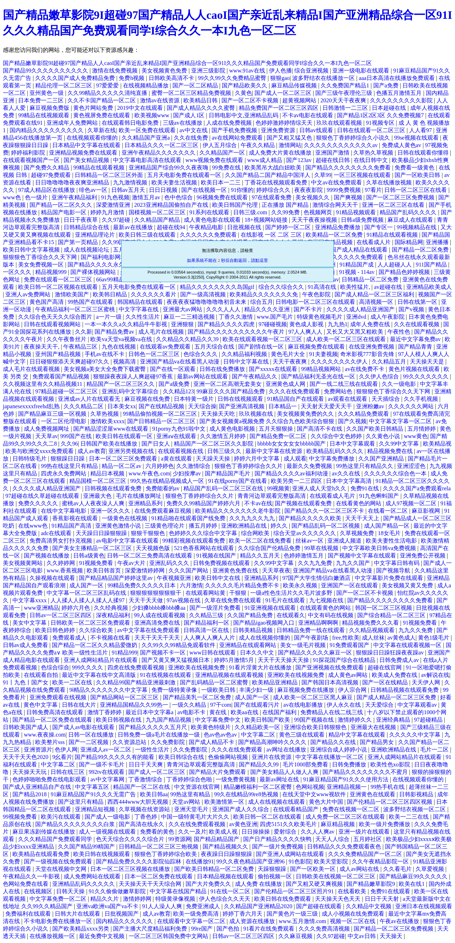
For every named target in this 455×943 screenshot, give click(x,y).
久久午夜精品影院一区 (381, 861)
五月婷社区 (368, 839)
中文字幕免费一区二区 (59, 899)
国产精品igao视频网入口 (264, 623)
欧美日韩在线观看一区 (125, 436)
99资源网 (179, 839)
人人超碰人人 (395, 265)
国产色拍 (228, 929)
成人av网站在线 (359, 869)
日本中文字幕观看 (353, 444)
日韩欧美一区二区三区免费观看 (91, 623)
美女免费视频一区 (41, 265)
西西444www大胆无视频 (138, 802)
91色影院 (300, 861)
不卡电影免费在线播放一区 (58, 921)
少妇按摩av (187, 473)
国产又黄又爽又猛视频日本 (176, 660)
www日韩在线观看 (213, 653)
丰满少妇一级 (257, 690)
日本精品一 (283, 406)
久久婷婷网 (61, 563)
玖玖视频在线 (256, 414)
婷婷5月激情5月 (234, 660)
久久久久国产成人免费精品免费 (75, 78)
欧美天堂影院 (331, 861)
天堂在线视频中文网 (61, 869)
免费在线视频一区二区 (351, 809)
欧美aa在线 (245, 712)
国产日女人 (156, 444)
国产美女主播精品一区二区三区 (92, 548)
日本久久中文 (257, 653)
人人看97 (421, 130)
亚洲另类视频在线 (131, 451)
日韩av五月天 (128, 190)
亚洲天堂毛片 (192, 809)
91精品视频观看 (356, 212)
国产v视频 (411, 309)
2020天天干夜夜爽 (344, 100)
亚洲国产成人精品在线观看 (354, 250)
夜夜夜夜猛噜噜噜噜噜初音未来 (207, 302)
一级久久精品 (190, 705)
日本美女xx (121, 406)
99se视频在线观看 (417, 138)
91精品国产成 (357, 265)
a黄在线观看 (177, 459)
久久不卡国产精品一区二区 (102, 100)
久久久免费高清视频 (325, 929)
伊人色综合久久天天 (225, 899)
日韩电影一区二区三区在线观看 (316, 302)
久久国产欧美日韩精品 (375, 429)
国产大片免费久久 (209, 884)
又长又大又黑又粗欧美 (355, 332)
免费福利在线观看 (28, 914)
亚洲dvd (357, 317)
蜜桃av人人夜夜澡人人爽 (93, 503)
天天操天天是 (427, 362)
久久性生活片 (143, 317)
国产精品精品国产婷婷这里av (116, 578)
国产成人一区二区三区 (284, 93)
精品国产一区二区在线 (142, 787)
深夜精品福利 (114, 615)
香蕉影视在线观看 (75, 518)
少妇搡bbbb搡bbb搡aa (159, 608)
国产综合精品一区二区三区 (392, 615)
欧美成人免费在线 (395, 675)
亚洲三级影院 (209, 71)
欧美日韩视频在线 (119, 720)
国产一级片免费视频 (278, 847)
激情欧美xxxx (107, 421)
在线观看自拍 (41, 675)
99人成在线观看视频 (160, 615)
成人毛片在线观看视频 (32, 369)
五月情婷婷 (422, 429)
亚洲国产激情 (333, 153)
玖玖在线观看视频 (339, 123)
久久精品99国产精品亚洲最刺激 (136, 682)
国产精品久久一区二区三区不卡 (324, 511)
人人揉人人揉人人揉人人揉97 (88, 600)
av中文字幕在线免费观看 (149, 630)
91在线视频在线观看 (166, 675)
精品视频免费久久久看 (371, 623)
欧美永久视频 (300, 585)
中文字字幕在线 (139, 309)
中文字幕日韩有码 (397, 563)
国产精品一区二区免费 (421, 250)
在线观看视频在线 (181, 451)
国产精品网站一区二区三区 (125, 697)
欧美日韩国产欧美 (268, 720)
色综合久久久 (201, 354)
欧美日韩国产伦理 (235, 205)
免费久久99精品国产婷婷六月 (204, 503)
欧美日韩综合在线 (182, 757)
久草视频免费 (357, 533)
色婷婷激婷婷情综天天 (285, 123)
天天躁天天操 (213, 459)
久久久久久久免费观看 (209, 235)
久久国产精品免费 (250, 615)
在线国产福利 (280, 712)
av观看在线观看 (348, 399)
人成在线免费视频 (229, 123)
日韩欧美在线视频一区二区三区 (336, 876)
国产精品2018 (30, 794)
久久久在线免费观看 (295, 391)
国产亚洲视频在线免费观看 (330, 667)
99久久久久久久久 (426, 376)
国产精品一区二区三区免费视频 (394, 929)
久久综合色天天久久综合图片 (55, 317)
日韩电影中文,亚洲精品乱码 (244, 115)
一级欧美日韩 (219, 690)
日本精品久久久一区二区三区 (162, 145)
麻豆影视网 (426, 511)
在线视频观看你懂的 (92, 138)
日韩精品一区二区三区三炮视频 (159, 847)
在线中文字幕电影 (64, 511)
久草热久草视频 (374, 153)
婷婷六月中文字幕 (257, 459)
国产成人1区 (189, 115)
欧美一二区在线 (72, 682)
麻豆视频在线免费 (147, 399)
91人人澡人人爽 (162, 906)
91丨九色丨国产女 (26, 682)
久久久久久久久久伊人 (340, 362)
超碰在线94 (172, 227)
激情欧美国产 (72, 294)
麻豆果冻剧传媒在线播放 (44, 832)
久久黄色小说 (383, 436)
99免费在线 (227, 168)
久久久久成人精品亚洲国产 (361, 309)
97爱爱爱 (108, 85)
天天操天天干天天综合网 (151, 884)
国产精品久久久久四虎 (227, 324)
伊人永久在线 (344, 705)
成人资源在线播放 (252, 921)
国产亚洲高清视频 (242, 406)
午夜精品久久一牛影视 (32, 876)
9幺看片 (62, 757)
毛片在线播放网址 (139, 496)
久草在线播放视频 (389, 182)
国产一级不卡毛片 (102, 764)
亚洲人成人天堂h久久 (320, 488)
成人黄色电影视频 (232, 429)
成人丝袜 (373, 638)
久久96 (69, 444)
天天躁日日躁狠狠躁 (102, 533)
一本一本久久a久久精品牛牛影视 (126, 324)
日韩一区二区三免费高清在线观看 (150, 556)
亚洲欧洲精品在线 (244, 526)
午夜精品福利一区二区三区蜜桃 (75, 309)
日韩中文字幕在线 (246, 362)
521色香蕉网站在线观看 (204, 548)
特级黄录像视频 (176, 899)
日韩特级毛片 (30, 459)
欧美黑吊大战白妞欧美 (274, 168)
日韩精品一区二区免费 (371, 279)
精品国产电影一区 (64, 212)
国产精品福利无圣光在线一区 (319, 376)
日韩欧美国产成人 (26, 727)
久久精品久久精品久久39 (188, 339)
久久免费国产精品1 (345, 85)
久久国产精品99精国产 (87, 847)
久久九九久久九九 (252, 518)
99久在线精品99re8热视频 (246, 794)
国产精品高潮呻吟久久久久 (273, 742)
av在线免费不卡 (365, 369)
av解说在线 (435, 675)
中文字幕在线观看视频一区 (408, 645)
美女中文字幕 (30, 623)
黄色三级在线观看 (302, 735)
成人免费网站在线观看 (93, 876)
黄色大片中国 (326, 802)
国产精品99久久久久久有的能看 (115, 757)
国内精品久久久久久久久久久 (47, 130)
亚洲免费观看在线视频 (59, 697)
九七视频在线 (327, 600)
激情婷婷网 (138, 899)
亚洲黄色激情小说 (118, 526)
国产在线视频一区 (204, 190)
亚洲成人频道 (345, 541)
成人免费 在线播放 (259, 884)
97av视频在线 (184, 600)
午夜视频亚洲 (174, 578)
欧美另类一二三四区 (297, 481)
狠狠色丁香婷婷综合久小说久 (353, 138)
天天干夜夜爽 (290, 362)
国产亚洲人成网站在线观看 (291, 854)
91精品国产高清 (72, 526)
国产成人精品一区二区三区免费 (397, 697)
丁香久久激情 (236, 317)
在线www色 (33, 526)
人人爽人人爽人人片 (210, 638)
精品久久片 (105, 899)
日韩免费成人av (399, 660)
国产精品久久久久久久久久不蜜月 (365, 772)
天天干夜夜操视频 (314, 220)
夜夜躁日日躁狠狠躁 (227, 854)
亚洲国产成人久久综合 (241, 809)
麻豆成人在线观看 (410, 220)
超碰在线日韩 (333, 160)
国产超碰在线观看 (319, 906)
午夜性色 (399, 332)
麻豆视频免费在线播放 (306, 690)
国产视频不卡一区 (163, 653)
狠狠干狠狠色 (148, 533)
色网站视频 (310, 787)
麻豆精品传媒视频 (294, 85)
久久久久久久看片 (154, 294)
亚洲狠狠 (183, 324)
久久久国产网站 (189, 570)
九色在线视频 (119, 347)
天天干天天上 (363, 518)
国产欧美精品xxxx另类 (81, 929)
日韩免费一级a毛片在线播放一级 (159, 735)
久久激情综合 (194, 466)
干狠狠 (238, 593)
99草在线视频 (322, 548)
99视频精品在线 (417, 227)
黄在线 (218, 712)
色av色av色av (221, 735)
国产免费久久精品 (47, 168)
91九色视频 (115, 197)
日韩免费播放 (350, 764)
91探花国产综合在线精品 (345, 660)
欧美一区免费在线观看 (148, 130)
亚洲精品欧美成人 (429, 287)
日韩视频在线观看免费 (114, 488)
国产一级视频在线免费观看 (58, 861)
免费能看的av (163, 488)
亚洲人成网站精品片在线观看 (101, 660)
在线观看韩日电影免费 (131, 123)
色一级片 (37, 197)
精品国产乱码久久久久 (409, 212)
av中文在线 (194, 130)
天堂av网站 (187, 802)
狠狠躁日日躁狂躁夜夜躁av (390, 653)
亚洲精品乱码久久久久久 (84, 884)
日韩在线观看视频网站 (53, 324)
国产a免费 (386, 85)
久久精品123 (178, 391)
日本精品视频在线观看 (226, 876)
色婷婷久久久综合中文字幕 (204, 533)
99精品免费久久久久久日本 (142, 585)
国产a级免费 (175, 384)
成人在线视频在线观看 (277, 802)
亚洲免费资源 (278, 130)
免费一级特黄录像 (174, 690)
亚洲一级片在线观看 (364, 832)
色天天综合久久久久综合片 (131, 839)
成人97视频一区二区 (411, 503)
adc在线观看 (57, 533)
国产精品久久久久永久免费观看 (108, 265)
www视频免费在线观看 (215, 160)
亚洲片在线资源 (272, 757)
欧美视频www (152, 115)
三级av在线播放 (183, 123)
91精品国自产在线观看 (296, 399)
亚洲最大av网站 (183, 309)
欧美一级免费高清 (196, 914)
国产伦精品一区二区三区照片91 (294, 891)
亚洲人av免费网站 (28, 294)
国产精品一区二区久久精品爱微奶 (95, 645)
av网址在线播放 (287, 750)
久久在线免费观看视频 (197, 824)
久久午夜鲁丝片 (67, 339)
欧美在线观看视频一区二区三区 (263, 339)
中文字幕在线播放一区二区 (330, 757)
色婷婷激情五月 (304, 556)
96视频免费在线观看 (223, 197)
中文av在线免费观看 (337, 182)
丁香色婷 (146, 817)
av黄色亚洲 (243, 824)
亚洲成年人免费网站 (73, 123)
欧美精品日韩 (201, 100)
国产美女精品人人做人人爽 (285, 772)
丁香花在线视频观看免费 (277, 182)
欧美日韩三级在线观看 (148, 235)
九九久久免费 (416, 630)
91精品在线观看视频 (392, 235)
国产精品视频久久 (226, 847)
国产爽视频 (349, 197)
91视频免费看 (96, 563)
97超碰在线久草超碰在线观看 (43, 496)
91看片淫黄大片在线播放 (261, 667)
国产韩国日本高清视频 (330, 682)
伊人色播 (280, 71)
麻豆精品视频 (338, 824)
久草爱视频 (430, 869)
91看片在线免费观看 (269, 929)
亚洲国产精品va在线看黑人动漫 (180, 362)
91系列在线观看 (210, 212)
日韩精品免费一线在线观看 (311, 630)
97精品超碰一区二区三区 (67, 391)
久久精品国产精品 (157, 220)
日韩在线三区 (68, 772)
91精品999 (124, 653)
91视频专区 (381, 123)
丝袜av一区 (310, 541)
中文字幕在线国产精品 (179, 891)
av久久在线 (347, 473)
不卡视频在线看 (111, 638)
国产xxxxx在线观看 (274, 369)
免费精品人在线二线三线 (332, 712)
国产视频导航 (394, 570)
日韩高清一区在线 (206, 630)
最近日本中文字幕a (150, 712)
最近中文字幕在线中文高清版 (99, 675)
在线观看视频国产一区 (32, 160)
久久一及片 (192, 832)
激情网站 (290, 145)
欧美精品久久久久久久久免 (264, 294)
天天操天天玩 (30, 772)
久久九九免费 (315, 563)
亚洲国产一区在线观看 (350, 585)
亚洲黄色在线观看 (373, 794)
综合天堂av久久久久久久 (305, 533)
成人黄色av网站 (348, 675)
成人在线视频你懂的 (265, 638)
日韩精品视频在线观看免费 (405, 690)
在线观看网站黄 (206, 593)
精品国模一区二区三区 (98, 481)
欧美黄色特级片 (211, 727)
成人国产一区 (87, 585)
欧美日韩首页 (104, 570)
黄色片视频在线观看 (415, 369)
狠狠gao (280, 78)
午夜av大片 (132, 563)
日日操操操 (256, 832)
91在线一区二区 (231, 891)
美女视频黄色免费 (164, 71)
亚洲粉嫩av (371, 406)
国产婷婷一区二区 (288, 227)
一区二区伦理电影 (64, 421)
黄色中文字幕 (41, 705)
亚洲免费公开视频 (423, 556)
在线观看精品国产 (296, 809)
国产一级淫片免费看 (215, 608)
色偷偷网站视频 (228, 757)
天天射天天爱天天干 (327, 406)
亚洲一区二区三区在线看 (394, 205)
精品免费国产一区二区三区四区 (279, 108)
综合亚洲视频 (312, 71)
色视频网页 (318, 212)
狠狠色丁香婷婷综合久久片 (249, 466)
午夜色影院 (317, 294)
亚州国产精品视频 (58, 354)
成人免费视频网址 (47, 429)
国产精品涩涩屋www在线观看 (111, 429)
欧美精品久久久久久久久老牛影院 (238, 511)
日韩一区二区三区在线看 (416, 190)
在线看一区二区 (388, 511)
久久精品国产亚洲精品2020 (259, 906)
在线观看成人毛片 (333, 496)
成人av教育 (91, 451)
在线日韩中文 (371, 160)
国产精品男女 (377, 742)
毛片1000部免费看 (306, 764)
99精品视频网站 (321, 369)
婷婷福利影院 (29, 153)
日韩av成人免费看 (26, 645)
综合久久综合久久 (281, 287)
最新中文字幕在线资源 (274, 451)
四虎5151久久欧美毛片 (289, 824)
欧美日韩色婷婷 (55, 630)
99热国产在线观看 (91, 302)
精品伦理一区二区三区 (64, 85)
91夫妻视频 (323, 354)
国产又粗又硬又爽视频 (315, 884)
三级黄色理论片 (165, 526)
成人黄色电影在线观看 (213, 220)
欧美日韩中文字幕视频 (32, 250)
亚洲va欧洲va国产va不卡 (107, 906)
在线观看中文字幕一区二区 (192, 921)
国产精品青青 (416, 347)
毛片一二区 (435, 750)
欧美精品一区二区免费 (335, 235)
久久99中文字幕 (399, 444)
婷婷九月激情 (108, 212)
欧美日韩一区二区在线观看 (268, 817)
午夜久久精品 (258, 145)
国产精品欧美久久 (245, 85)
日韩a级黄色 (88, 556)
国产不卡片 (308, 309)
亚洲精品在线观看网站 (248, 645)
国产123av (299, 160)
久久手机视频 (421, 399)
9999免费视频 (344, 190)
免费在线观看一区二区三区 (58, 279)
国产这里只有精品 (81, 802)
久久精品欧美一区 (258, 727)
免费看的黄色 (158, 832)
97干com (220, 705)
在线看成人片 (374, 242)
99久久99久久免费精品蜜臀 (233, 78)
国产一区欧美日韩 (418, 175)
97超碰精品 (429, 720)
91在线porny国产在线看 (238, 481)
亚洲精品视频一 (347, 787)
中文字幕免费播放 (332, 459)
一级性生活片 (153, 750)
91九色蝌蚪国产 (379, 496)
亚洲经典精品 (394, 720)
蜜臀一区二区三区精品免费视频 (191, 93)
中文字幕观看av (417, 705)
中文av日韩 (362, 936)
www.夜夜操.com (44, 735)
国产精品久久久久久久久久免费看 (348, 168)
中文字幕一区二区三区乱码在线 (87, 593)
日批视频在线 (245, 227)
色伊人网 (66, 750)
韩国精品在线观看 (140, 302)
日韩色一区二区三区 (154, 354)
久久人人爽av (318, 832)
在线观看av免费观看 (166, 347)
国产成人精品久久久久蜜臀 (201, 108)
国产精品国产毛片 (228, 473)
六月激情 (191, 585)
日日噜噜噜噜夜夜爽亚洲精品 (73, 182)
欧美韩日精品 (110, 294)
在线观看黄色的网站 (326, 608)
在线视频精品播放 (146, 85)
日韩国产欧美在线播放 (109, 444)
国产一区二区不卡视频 (250, 100)
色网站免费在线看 (26, 884)
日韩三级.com (251, 212)
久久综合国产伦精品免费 (270, 548)
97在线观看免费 (272, 197)
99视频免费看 (20, 817)
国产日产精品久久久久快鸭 (278, 839)
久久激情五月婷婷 (223, 436)
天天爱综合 (380, 705)
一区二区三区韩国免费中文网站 (169, 936)
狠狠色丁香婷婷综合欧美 (166, 854)
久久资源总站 (130, 742)
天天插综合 (386, 399)
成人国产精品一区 (387, 526)
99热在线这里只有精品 (70, 466)
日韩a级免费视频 (363, 220)
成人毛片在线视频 (161, 332)
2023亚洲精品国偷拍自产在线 (172, 205)
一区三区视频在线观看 (363, 175)
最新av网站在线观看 (203, 376)
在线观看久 (291, 615)
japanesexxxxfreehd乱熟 (32, 406)
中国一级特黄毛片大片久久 (196, 817)
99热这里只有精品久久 (365, 466)
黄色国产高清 (47, 302)
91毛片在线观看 (285, 600)
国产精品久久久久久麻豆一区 (315, 653)
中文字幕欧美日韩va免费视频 (379, 548)
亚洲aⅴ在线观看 (177, 436)
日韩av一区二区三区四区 (61, 615)
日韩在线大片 (79, 705)
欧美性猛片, (355, 287)
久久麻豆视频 (296, 936)
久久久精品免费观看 (364, 414)
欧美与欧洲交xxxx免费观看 (40, 451)
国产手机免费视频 (235, 130)
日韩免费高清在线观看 (55, 712)
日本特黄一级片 (194, 399)
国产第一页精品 (78, 242)
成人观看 (295, 459)
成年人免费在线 (370, 324)
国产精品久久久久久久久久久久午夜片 (237, 332)
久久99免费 (286, 212)
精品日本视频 (108, 473)
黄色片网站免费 (93, 108)
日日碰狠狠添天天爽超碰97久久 (70, 362)
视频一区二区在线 (353, 921)
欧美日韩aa (154, 794)
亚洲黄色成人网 (286, 384)
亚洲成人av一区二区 (106, 750)
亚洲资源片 (38, 750)
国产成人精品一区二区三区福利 (375, 294)
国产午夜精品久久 (255, 376)
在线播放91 (200, 861)
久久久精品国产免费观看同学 (55, 839)
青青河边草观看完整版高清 (272, 496)
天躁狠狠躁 (273, 869)
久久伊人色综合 (379, 376)
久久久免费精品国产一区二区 (365, 854)
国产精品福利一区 (207, 623)
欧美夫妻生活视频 (174, 182)
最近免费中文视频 (102, 936)
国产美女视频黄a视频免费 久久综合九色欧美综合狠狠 (267, 421)
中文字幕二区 (259, 735)
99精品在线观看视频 (99, 168)
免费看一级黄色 (415, 168)
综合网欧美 (256, 533)
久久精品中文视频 (369, 906)
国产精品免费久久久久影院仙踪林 (139, 861)
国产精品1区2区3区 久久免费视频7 (381, 115)
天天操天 (392, 936)
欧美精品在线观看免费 (41, 854)
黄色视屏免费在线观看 (102, 115)
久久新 (83, 332)
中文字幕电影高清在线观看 (148, 160)
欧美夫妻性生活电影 (392, 541)
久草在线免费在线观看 (233, 600)
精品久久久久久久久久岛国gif (218, 287)
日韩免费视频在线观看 (222, 563)
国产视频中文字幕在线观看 (362, 556)
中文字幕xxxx (30, 600)
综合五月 (261, 302)
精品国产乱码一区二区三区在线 (223, 488)
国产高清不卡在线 (320, 429)
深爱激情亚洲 (114, 205)
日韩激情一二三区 (345, 108)
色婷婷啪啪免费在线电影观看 (50, 779)
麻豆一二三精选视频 (190, 317)
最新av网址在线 (279, 779)
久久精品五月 (389, 362)
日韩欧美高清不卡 (172, 78)
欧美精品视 (437, 444)
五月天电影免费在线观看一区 (185, 175)
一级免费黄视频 (236, 779)
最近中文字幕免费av (416, 339)
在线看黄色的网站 (359, 503)
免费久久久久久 (38, 503)
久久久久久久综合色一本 (396, 473)
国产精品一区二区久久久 (61, 205)
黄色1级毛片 (434, 638)
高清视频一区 (377, 302)
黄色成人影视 (307, 324)
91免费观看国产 (350, 645)
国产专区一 (379, 227)
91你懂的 (242, 190)
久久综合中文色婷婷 (337, 436)
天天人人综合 (333, 839)
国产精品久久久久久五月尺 (153, 727)
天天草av (46, 436)
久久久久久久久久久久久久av (341, 145)
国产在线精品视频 (162, 406)
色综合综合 (55, 667)
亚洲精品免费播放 (338, 227)
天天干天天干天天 (157, 638)
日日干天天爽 (146, 764)
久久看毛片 (398, 869)
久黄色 (243, 93)
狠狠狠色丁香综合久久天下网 (40, 257)
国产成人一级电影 (108, 817)
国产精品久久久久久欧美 (311, 518)
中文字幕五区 (93, 787)
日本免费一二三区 (41, 100)
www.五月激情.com (303, 921)
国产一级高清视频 (203, 294)
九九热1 (338, 324)
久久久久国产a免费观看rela (417, 488)
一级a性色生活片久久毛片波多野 (292, 593)
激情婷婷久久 (355, 720)
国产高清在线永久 (142, 824)
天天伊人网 (426, 682)
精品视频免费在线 (390, 451)
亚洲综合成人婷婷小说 (339, 750)
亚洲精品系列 (146, 503)
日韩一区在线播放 (91, 735)
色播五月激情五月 (399, 93)
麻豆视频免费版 (50, 108)
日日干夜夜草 (81, 220)
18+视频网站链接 (267, 220)
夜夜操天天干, (42, 347)
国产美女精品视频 (87, 160)
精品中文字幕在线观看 (357, 735)
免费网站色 (339, 391)
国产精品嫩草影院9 (371, 884)
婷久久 (280, 526)
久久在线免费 (191, 138)
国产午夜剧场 (312, 638)
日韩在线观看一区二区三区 (372, 130)
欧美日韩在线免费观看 (283, 899)
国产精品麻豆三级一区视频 (53, 414)
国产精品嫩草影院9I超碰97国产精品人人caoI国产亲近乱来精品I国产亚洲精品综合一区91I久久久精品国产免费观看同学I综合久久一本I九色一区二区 (187, 63)
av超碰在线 (388, 287)
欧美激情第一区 (225, 802)
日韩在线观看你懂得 (423, 153)
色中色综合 (179, 197)
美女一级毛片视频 (303, 645)
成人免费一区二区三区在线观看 (345, 817)
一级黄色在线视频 (125, 518)
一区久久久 (18, 272)
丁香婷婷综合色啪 (189, 779)
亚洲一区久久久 (111, 511)
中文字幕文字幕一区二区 (401, 421)
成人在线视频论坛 (87, 250)
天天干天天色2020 (26, 757)
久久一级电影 (399, 384)
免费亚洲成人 (203, 906)
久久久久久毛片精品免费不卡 (242, 585)
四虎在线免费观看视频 (136, 667)
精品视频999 (51, 272)
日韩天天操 (71, 891)
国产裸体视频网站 (93, 272)
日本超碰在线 (389, 108)
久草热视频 (105, 414)
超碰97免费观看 (51, 175)
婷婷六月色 (76, 608)
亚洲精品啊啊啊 (318, 623)
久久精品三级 (207, 615)
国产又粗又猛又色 (290, 138)
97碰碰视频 (272, 324)
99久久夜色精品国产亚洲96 (251, 861)
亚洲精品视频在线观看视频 (230, 675)
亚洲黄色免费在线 (236, 570)
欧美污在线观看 (61, 817)
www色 (12, 197)
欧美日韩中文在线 (218, 578)
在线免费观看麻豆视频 (163, 511)
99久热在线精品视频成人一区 (167, 481)
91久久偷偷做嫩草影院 (118, 891)
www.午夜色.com (149, 473)
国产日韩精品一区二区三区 (162, 421)
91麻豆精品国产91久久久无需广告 (93, 794)
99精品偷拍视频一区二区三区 (160, 414)
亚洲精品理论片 (95, 235)
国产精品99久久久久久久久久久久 (46, 71)
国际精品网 (409, 242)
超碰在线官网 (385, 667)
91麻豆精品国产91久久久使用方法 (346, 779)
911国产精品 (432, 265)
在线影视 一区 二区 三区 (272, 235)
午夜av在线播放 (400, 921)
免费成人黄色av (402, 145)
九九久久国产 (353, 563)
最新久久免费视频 (310, 466)
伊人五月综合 (220, 145)
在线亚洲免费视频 (372, 347)
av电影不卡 (192, 712)
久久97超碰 (117, 220)
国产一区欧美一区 (313, 869)
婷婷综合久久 (274, 190)
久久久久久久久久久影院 (402, 100)
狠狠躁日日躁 (68, 459)
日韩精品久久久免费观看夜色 (344, 847)
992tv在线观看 (107, 772)
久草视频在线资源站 (145, 809)
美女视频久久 (313, 197)
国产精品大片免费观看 (218, 772)
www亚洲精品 (41, 608)
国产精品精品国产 (217, 839)
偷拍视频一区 (275, 876)
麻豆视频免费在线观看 (317, 347)
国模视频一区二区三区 (158, 212)
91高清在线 (323, 287)
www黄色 (416, 436)
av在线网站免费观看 (238, 138)
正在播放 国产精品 (286, 205)
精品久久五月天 (260, 556)
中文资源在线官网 (197, 787)
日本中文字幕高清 (349, 481)
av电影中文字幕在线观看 (128, 541)
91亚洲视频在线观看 (271, 608)
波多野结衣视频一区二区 (415, 809)
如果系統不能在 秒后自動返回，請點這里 (227, 260)
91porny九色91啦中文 (179, 429)
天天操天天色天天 (338, 899)
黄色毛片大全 (288, 354)
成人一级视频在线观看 (108, 832)
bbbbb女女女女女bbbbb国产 (292, 444)
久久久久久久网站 (411, 406)
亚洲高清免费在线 (157, 623)
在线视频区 (39, 891)
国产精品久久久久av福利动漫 (292, 473)
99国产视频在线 (314, 720)
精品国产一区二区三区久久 (121, 384)
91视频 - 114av (357, 272)
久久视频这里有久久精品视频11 (43, 384)
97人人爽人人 (306, 332)
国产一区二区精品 (195, 85)
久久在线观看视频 (417, 324)
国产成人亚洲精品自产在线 (38, 787)
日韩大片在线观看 (78, 914)
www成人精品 (265, 160)
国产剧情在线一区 (261, 347)
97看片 (373, 190)
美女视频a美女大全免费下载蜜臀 (105, 369)
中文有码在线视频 (331, 615)
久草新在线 (101, 130)
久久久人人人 (224, 309)
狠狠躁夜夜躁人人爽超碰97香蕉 (133, 376)
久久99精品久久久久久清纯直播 (108, 93)
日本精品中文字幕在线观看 (87, 145)
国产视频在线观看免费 (304, 503)
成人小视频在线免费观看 (354, 914)
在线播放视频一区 (53, 936)
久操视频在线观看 (53, 578)
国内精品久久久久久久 (125, 921)
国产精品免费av (115, 332)
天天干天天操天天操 (284, 660)
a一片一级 (109, 317)
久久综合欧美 (96, 630)
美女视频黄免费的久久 (306, 414)
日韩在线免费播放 (222, 369)
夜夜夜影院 (309, 190)
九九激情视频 (131, 182)
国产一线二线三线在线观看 (344, 384)
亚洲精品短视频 (95, 809)
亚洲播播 (438, 242)
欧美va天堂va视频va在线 (121, 339)
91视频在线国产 (216, 556)
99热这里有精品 (191, 794)
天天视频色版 (153, 548)
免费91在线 (365, 488)
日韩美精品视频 (253, 630)
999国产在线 (76, 436)
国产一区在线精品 (385, 682)
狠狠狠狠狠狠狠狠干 (156, 593)
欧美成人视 (224, 832)
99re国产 (202, 929)
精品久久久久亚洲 (267, 309)
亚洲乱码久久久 (170, 563)
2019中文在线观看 (140, 108)
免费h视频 (132, 78)
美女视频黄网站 (23, 563)
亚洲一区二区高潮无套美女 (228, 384)
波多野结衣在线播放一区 (324, 78)
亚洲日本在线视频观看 (423, 906)
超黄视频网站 (300, 100)
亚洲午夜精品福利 (75, 197)
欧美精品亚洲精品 (275, 682)
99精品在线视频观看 (44, 115)
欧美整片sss (50, 742)
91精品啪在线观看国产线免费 (189, 518)
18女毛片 (390, 533)
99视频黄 (278, 488)
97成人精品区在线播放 (47, 190)
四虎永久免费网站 (64, 473)
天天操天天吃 (218, 414)
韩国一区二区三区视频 (384, 608)
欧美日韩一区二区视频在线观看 (58, 287)
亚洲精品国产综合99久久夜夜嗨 (169, 168)
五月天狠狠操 (276, 429)
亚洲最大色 (98, 496)
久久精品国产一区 (222, 153)
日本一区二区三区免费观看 (124, 459)
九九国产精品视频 (169, 720)
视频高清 (125, 362)
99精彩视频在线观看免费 (194, 541)
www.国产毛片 (275, 317)
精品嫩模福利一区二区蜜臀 (258, 787)
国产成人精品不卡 (212, 742)
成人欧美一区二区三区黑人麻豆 (313, 697)
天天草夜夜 (276, 570)
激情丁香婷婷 (105, 712)
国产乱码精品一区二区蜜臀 (215, 682)
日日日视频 (164, 190)
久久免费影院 (168, 742)
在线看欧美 (353, 891)
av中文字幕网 (107, 779)
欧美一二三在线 (409, 817)
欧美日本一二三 (221, 182)
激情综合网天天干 (335, 205)
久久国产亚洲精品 (381, 459)
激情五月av (146, 197)
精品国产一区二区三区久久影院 (214, 444)
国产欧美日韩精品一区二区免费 (214, 869)
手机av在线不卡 (105, 354)
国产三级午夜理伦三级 (344, 93)
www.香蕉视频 (65, 570)
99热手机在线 (388, 787)
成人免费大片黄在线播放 (281, 153)
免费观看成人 (70, 638)
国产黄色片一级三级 (293, 914)
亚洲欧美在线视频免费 (197, 667)
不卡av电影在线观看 (308, 115)
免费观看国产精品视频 (61, 376)
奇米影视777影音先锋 (368, 354)
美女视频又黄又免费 (408, 585)
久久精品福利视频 (244, 354)
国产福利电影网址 (104, 257)
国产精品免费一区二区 (279, 436)
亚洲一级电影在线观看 (361, 71)
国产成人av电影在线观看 (84, 727)
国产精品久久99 (259, 764)
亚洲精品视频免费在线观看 (84, 153)
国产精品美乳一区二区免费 (197, 697)
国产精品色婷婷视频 (405, 272)
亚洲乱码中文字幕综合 (131, 391)
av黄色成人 (401, 638)
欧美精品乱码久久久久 (335, 451)
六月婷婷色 (159, 466)
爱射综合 (286, 832)
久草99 (322, 175)
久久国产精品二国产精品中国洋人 (268, 175)
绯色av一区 (93, 190)
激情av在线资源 (160, 100)
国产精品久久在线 (333, 742)
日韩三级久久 (225, 451)
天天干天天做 (146, 600)
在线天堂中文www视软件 (314, 794)
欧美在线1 (412, 884)
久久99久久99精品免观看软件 (179, 645)
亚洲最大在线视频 (373, 727)
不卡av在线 (258, 503)
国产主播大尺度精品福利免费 (150, 929)
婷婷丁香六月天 (243, 914)
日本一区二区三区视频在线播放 (130, 869)
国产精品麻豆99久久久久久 (414, 876)
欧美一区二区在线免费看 (261, 541)
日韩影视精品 (417, 794)
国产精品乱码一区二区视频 (326, 526)
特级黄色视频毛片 (320, 317)
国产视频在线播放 (47, 556)
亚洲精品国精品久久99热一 (135, 705)
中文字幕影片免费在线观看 (389, 578)
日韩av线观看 (316, 130)
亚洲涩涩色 (412, 466)
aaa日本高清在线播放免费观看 (397, 78)
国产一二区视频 (89, 742)
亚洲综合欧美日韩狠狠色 (316, 727)
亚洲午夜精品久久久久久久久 (159, 153)
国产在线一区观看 (173, 369)
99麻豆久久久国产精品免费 (231, 391)
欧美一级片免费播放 (385, 824)
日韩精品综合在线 (87, 227)
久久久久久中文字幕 (415, 735)
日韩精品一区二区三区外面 (109, 175)
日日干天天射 (382, 899)
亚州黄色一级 (47, 93)
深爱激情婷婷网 (145, 570)
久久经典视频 (111, 608)
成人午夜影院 (388, 317)
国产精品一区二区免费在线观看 (52, 720)
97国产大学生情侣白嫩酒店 (317, 578)
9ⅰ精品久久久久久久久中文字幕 (109, 690)
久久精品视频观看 (372, 630)
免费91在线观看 (391, 891)
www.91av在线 (248, 71)
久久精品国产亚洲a (146, 138)
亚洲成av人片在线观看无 (90, 399)
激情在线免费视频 (115, 71)
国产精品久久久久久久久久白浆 (75, 824)
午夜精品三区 (81, 347)
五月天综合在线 (215, 347)
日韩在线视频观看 (241, 399)
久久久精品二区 (84, 406)
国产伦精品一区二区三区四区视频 (390, 802)
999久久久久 (88, 667)
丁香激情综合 (146, 779)
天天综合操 (202, 406)
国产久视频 (352, 421)
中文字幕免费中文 (218, 720)
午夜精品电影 (207, 227)
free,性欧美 (345, 638)
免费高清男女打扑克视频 (61, 541)
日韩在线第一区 (418, 302)
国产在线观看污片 (257, 705)
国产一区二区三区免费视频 (401, 197)
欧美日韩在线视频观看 (102, 854)
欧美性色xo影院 (391, 764)
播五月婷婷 (204, 526)
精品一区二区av (122, 466)
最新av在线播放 (133, 227)
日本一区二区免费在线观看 (159, 876)
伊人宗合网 (353, 690)
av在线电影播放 (303, 705)
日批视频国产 (122, 914)
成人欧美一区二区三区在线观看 (346, 339)
